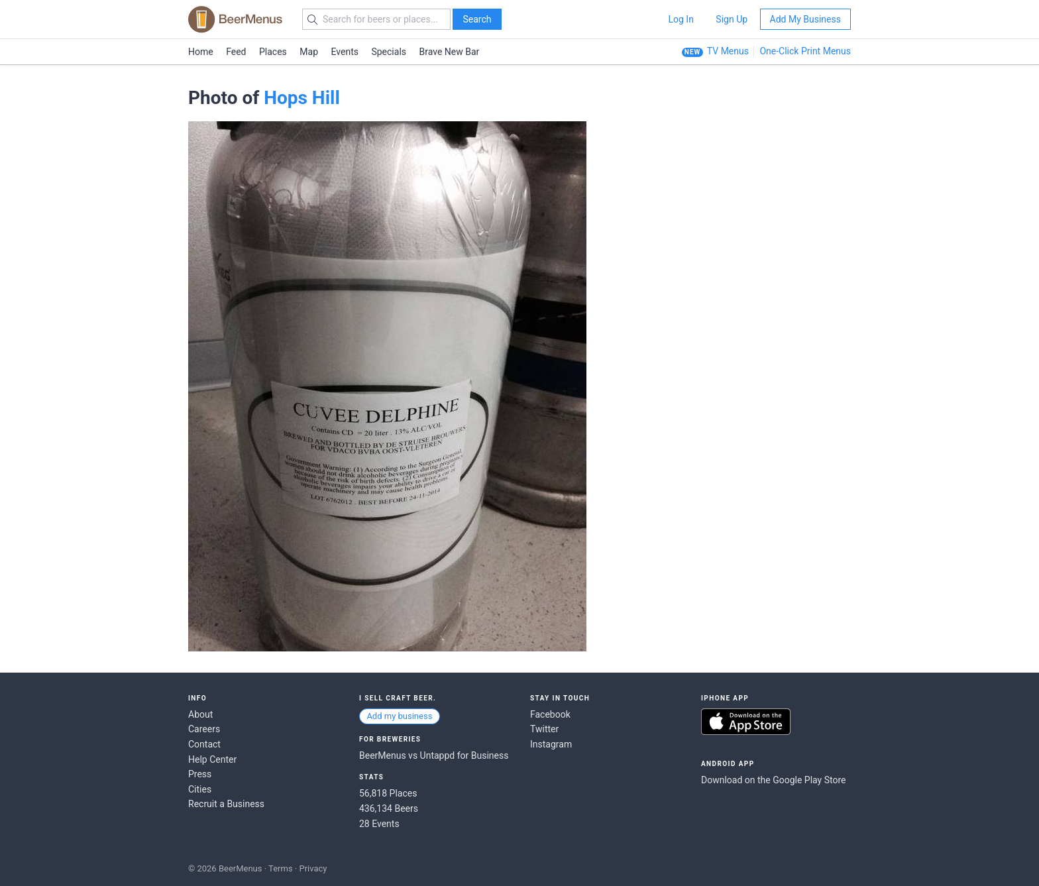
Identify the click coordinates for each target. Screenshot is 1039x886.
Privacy (313, 868)
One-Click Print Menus (805, 51)
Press (199, 774)
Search (477, 19)
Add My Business (805, 19)
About (200, 714)
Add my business (399, 716)
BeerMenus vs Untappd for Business (433, 755)
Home (200, 51)
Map (309, 51)
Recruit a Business (226, 804)
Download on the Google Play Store (773, 780)
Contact (204, 744)
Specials (388, 51)
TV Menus (728, 51)
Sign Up (731, 19)
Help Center (212, 759)
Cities (199, 789)
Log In (680, 19)
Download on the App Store (746, 721)
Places (273, 51)
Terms (280, 868)
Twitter (544, 729)
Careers (204, 729)
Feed (236, 51)
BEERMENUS (235, 19)
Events (344, 51)
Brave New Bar (449, 51)
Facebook (550, 714)
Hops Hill (302, 98)
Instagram (551, 744)
